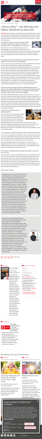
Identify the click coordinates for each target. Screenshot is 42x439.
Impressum (25, 435)
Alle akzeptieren (29, 424)
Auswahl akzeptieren (30, 427)
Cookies (24, 433)
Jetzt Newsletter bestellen (29, 293)
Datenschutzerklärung (27, 276)
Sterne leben (4, 33)
